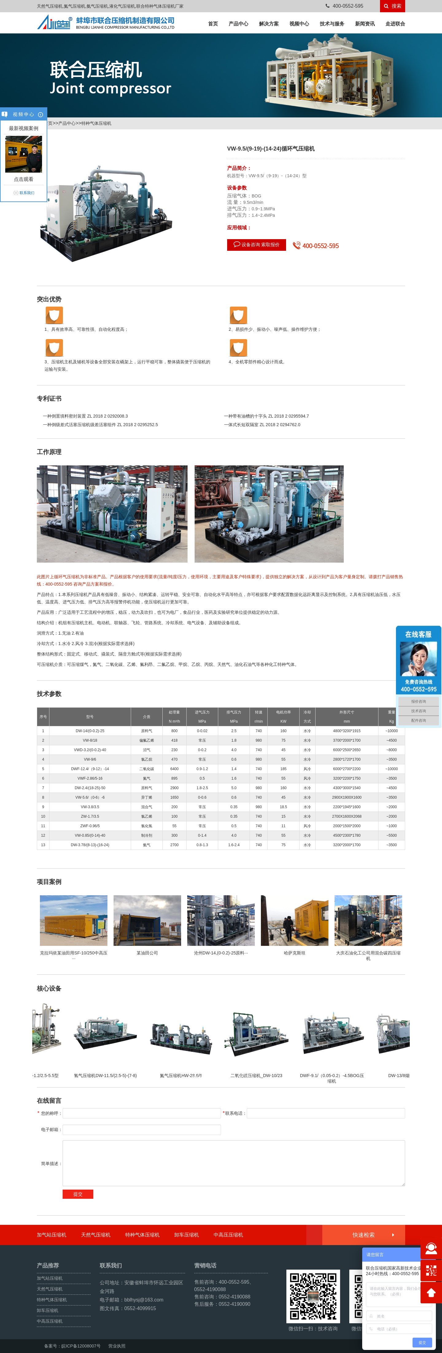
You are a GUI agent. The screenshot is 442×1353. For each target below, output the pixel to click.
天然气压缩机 (95, 1234)
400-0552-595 (344, 6)
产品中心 (238, 23)
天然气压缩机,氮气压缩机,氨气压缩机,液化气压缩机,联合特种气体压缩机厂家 (110, 6)
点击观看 (23, 179)
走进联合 (395, 23)
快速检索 (373, 1235)
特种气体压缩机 (96, 123)
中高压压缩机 (228, 1234)
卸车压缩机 (186, 1234)
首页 (213, 23)
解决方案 (269, 23)
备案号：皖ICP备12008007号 (72, 1345)
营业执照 (117, 1345)
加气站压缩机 (51, 1234)
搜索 (392, 6)
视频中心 (299, 23)
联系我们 (27, 193)
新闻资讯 (365, 23)
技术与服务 (332, 23)
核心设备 (49, 988)
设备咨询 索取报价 (257, 244)
